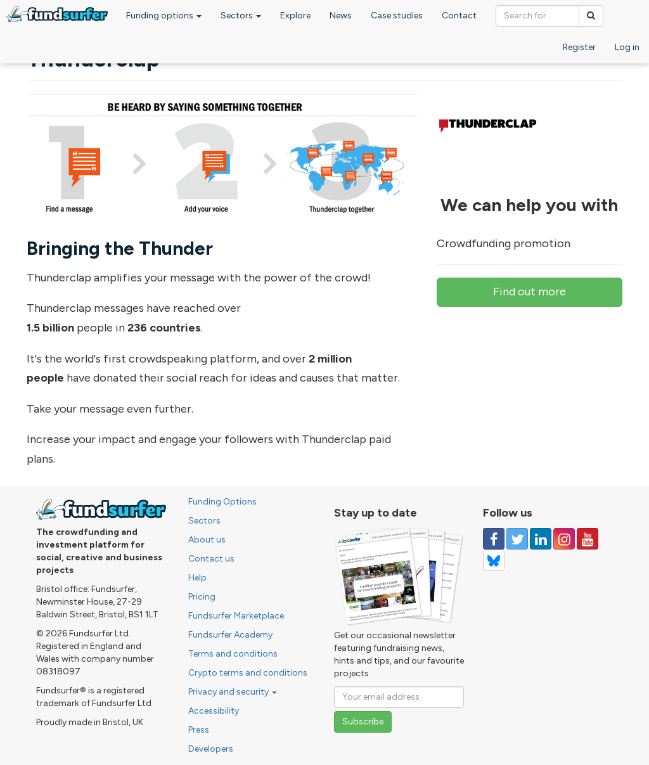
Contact (459, 15)
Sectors (241, 15)
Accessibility (213, 710)
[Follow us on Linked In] (540, 539)
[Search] (591, 16)
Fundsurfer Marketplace (236, 615)
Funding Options (222, 501)
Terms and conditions (233, 653)
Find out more (529, 292)
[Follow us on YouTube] (587, 539)
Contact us (211, 558)
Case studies (397, 15)
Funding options (164, 15)
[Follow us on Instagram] (564, 539)
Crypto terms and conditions (247, 672)
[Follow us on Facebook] (493, 539)
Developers (210, 748)
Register (579, 47)
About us (207, 539)
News (341, 15)
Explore (295, 15)
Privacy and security (232, 691)
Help (197, 577)
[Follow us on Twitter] (517, 539)
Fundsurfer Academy (230, 634)
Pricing (201, 596)
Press (198, 729)
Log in (627, 47)
